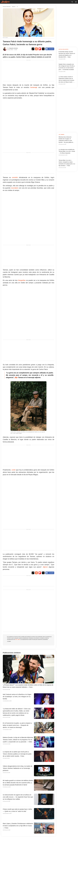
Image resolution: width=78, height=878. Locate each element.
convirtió (15, 177)
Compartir (49, 49)
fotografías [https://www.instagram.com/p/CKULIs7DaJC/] (22, 280)
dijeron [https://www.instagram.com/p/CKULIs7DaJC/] (45, 567)
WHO (18, 639)
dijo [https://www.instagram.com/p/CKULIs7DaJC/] (16, 377)
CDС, (16, 639)
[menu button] (76, 2)
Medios (13, 6)
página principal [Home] (7, 6)
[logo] (5, 2)
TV (17, 6)
